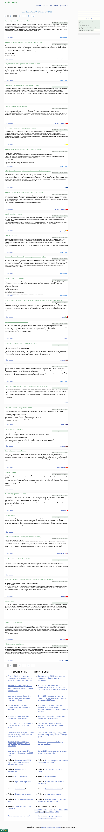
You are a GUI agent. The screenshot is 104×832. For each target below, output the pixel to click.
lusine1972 (62, 639)
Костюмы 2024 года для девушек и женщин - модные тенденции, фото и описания (51, 725)
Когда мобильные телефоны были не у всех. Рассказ (22, 64)
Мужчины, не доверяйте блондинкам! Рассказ (20, 128)
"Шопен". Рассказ (11, 235)
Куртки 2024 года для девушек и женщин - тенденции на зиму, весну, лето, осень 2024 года (52, 698)
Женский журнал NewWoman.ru (51, 827)
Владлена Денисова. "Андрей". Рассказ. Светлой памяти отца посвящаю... (30, 579)
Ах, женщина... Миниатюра (14, 429)
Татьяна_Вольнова (62, 59)
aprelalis (62, 510)
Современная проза (53, 794)
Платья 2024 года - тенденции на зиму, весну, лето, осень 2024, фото (21, 725)
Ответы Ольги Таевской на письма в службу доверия (52, 800)
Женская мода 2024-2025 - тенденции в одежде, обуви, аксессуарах (19, 762)
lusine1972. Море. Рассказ (13, 622)
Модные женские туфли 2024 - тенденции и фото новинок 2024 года (20, 753)
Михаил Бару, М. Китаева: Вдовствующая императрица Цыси (25, 257)
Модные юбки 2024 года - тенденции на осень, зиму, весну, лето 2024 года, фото (52, 735)
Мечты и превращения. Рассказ (15, 494)
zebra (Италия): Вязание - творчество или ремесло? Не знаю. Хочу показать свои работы (34, 300)
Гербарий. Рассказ (11, 472)
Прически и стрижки (50, 5)
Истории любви (21, 776)
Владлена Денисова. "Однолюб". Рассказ (18, 408)
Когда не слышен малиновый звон (16, 322)
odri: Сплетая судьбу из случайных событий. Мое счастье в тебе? (27, 386)
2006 (50, 810)
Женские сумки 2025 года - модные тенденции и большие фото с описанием (51, 678)
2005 (55, 810)
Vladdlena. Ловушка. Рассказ (14, 644)
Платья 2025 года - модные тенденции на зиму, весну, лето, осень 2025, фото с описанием (20, 678)
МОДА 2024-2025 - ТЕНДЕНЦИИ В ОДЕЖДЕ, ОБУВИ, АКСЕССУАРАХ (87, 21)
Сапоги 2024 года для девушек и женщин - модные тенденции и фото (53, 752)
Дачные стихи (9, 601)
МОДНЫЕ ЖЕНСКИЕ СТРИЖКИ (86, 30)
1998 (57, 812)
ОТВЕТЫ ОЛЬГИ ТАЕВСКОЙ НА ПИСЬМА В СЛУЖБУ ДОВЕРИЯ (89, 25)
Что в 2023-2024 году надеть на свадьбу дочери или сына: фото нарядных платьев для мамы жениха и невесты (53, 708)
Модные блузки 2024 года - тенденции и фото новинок (18, 717)
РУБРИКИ (89, 18)
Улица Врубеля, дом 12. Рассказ (15, 451)
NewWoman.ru (10, 2)
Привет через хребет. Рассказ (15, 365)
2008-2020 (38, 810)
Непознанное (50, 776)
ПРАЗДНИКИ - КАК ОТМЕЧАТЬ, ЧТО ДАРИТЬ (87, 28)
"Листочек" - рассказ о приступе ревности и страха (22, 85)
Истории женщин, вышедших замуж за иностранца (53, 761)
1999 (52, 812)
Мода (38, 5)
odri (64, 187)
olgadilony (62, 231)
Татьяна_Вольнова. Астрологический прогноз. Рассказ (23, 42)
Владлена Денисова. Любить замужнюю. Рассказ (21, 343)
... (33, 16)
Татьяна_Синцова (60, 123)
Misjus (65, 338)
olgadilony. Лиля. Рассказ (13, 214)
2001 (42, 812)
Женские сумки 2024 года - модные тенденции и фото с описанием (19, 744)
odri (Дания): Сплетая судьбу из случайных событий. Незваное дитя (28, 171)
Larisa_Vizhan (61, 467)
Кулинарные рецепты (23, 782)
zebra (63, 317)
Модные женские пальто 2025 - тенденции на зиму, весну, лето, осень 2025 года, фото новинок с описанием (52, 687)
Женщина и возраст (23, 794)
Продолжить (9, 37)
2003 (66, 810)
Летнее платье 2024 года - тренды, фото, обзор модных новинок (19, 707)
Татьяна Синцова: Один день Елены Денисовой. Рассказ (24, 192)
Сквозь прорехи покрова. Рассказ (16, 106)
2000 (47, 812)
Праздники (63, 5)
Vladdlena (62, 360)
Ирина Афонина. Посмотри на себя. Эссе (19, 21)
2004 (61, 810)
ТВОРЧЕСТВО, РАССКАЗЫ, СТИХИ (59, 22)
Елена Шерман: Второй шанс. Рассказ (18, 558)
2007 (45, 810)
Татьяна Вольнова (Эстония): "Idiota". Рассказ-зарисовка (24, 149)
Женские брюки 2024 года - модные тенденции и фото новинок (51, 717)
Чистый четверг (10, 515)
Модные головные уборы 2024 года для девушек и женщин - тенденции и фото (19, 698)
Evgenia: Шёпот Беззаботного (15, 278)
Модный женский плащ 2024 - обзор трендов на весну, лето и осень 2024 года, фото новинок (21, 735)
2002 (37, 812)
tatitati (63, 145)
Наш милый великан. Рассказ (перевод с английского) (23, 536)
